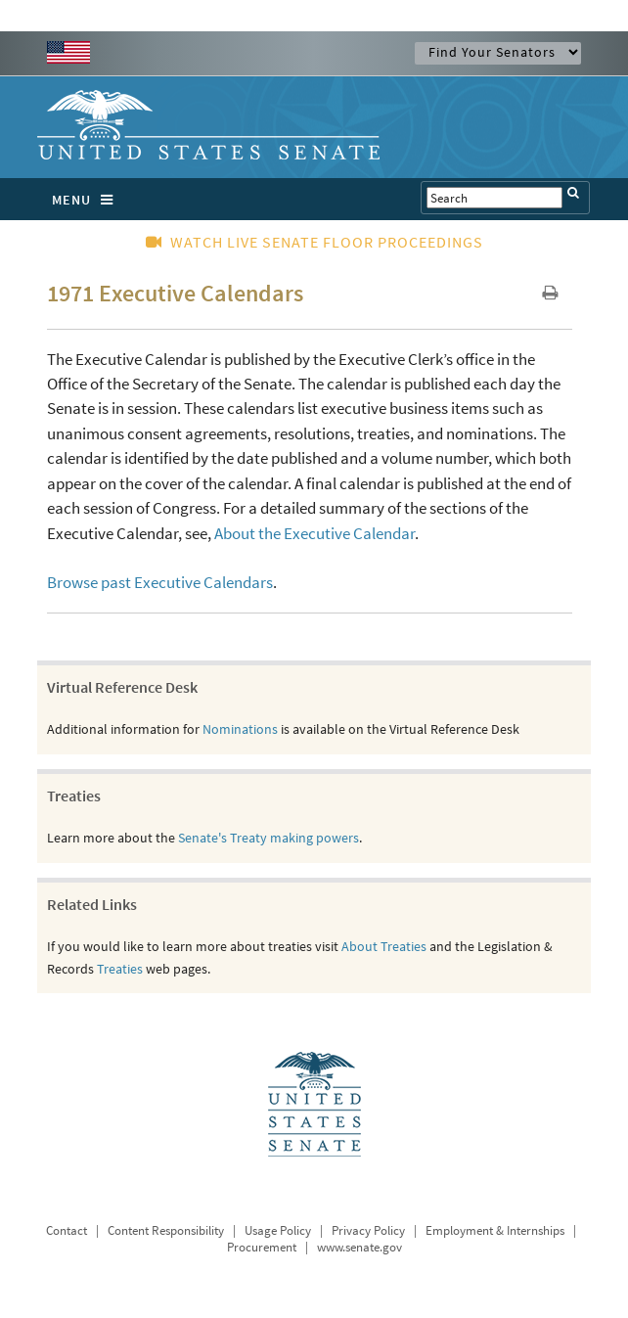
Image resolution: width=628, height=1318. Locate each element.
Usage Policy (278, 1230)
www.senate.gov (359, 1247)
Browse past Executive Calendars (160, 582)
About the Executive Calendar (314, 533)
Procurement (261, 1247)
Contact (66, 1230)
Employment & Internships (495, 1230)
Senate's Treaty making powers (268, 837)
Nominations (240, 729)
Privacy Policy (368, 1230)
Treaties (120, 968)
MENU (87, 199)
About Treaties (383, 946)
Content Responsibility (166, 1230)
